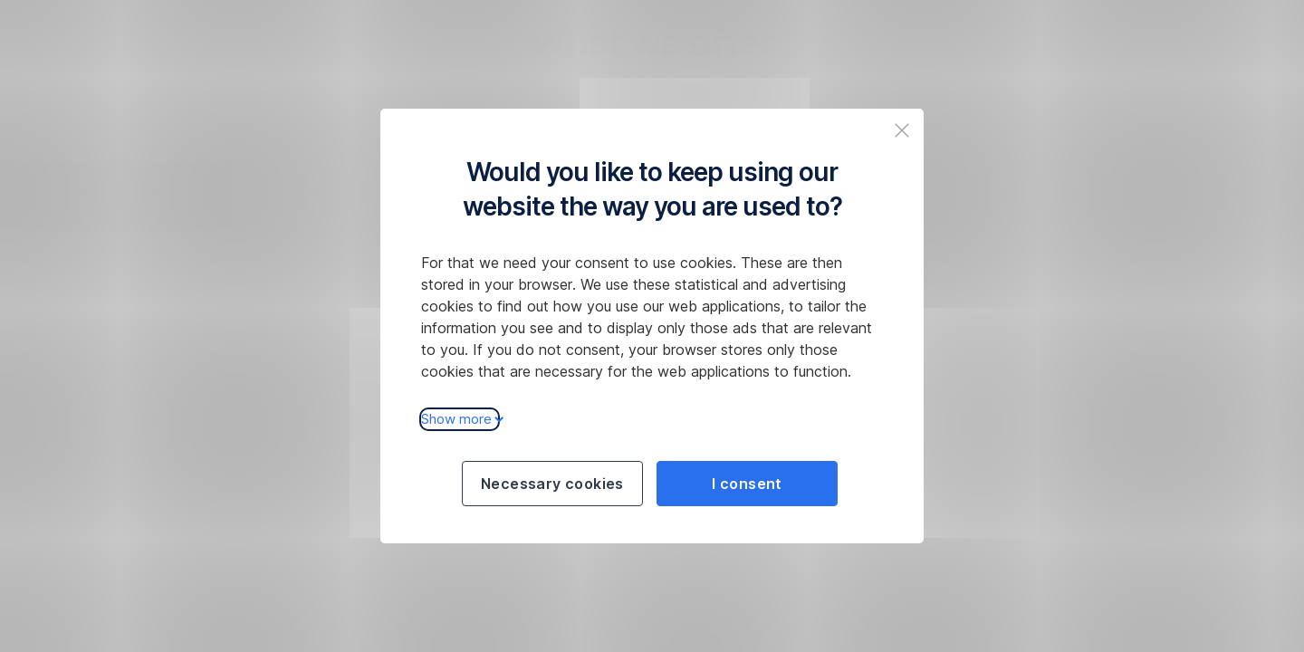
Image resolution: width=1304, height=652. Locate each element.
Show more (459, 418)
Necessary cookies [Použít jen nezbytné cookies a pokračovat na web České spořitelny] (552, 484)
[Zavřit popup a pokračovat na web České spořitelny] (902, 130)
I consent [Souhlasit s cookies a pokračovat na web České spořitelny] (747, 484)
